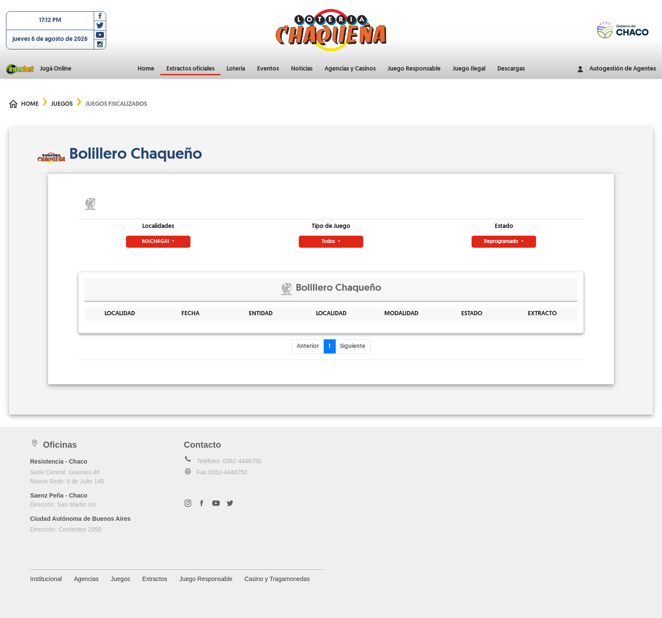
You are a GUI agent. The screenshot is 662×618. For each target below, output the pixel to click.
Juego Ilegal (469, 69)
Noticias (302, 69)
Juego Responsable (414, 69)
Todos (329, 241)
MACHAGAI (156, 241)
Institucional (46, 578)
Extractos (154, 578)
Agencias (86, 578)
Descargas (511, 69)
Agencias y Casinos (350, 69)
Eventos (268, 69)
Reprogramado (501, 241)
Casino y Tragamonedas (277, 578)
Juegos (62, 104)
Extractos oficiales (190, 69)
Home (146, 69)
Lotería (236, 69)
